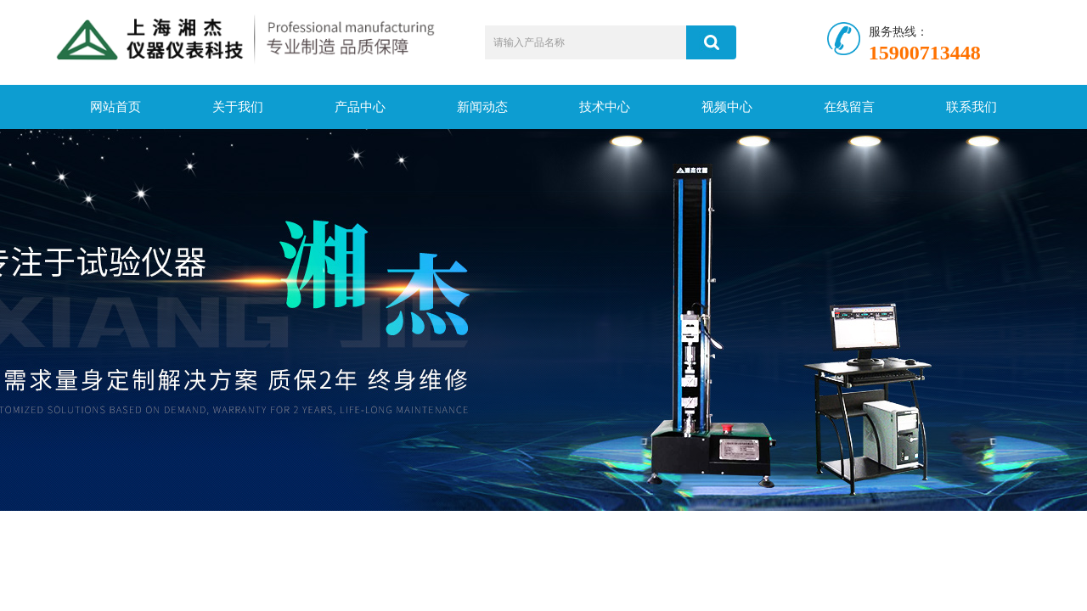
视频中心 (726, 107)
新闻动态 (482, 107)
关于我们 (237, 107)
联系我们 (971, 107)
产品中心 (360, 107)
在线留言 (849, 107)
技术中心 (604, 107)
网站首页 (115, 107)
